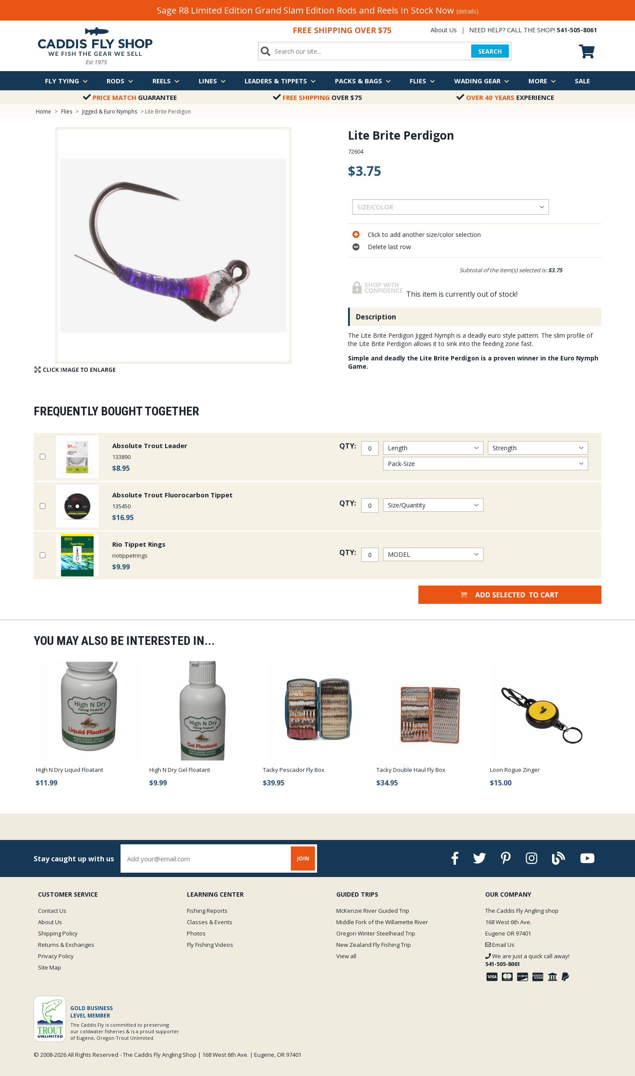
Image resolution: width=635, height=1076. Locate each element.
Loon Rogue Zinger (515, 770)
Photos (196, 933)
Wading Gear (481, 80)
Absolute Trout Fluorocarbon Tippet (172, 494)
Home (43, 111)
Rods (120, 80)
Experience (505, 97)
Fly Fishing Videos (210, 945)
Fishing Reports (207, 911)
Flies (422, 80)
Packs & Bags (363, 80)
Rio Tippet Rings (139, 544)
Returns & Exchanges (66, 945)
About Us (444, 30)
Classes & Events (209, 922)
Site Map (49, 967)
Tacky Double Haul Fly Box (410, 770)
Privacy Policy (56, 956)
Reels (165, 80)
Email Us (499, 945)
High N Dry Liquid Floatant (69, 770)
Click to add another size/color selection (424, 234)
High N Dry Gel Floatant (179, 770)
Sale (582, 80)
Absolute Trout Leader (149, 445)
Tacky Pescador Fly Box (293, 770)
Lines (212, 80)
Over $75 (317, 97)
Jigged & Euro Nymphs (109, 111)
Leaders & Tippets (280, 80)
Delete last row (389, 247)
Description (376, 317)
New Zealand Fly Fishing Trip (373, 945)
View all (346, 956)
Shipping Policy (58, 933)
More (542, 80)
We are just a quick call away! (527, 960)
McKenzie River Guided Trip (372, 911)
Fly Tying (66, 80)
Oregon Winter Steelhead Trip (375, 933)
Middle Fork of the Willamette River (382, 922)
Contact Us (52, 911)
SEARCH (490, 51)
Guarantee (130, 97)
